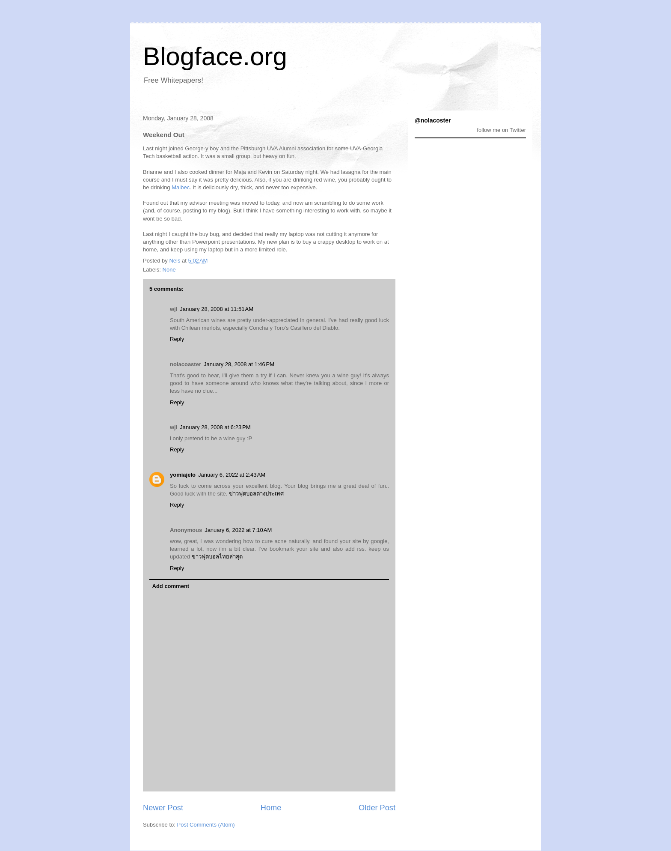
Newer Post (163, 807)
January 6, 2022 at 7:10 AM (238, 530)
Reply (177, 339)
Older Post (377, 807)
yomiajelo (183, 475)
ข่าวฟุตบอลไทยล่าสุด (217, 556)
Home (271, 807)
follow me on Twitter (501, 130)
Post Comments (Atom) (206, 824)
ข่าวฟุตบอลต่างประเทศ (256, 493)
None (169, 269)
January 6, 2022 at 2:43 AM (231, 475)
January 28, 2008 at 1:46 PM (239, 364)
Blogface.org (215, 56)
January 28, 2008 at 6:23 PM (215, 427)
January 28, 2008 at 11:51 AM (216, 309)
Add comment (171, 586)
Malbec (181, 187)
